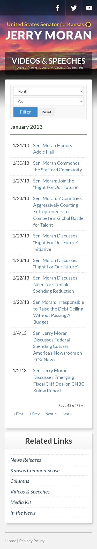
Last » (67, 413)
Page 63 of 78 (70, 405)
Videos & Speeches (67, 67)
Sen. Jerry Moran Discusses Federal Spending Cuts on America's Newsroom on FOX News (57, 346)
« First (18, 413)
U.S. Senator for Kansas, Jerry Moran (48, 30)
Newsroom (37, 67)
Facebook (57, 7)
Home (18, 67)
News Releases (25, 460)
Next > (51, 413)
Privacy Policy (31, 540)
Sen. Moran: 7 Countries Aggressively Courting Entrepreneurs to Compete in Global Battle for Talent (58, 211)
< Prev (34, 413)
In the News (22, 513)
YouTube (89, 7)
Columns (19, 481)
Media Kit (20, 502)
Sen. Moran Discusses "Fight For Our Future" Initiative (56, 242)
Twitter (73, 7)
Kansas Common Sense (34, 470)
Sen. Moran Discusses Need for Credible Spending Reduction (55, 284)
